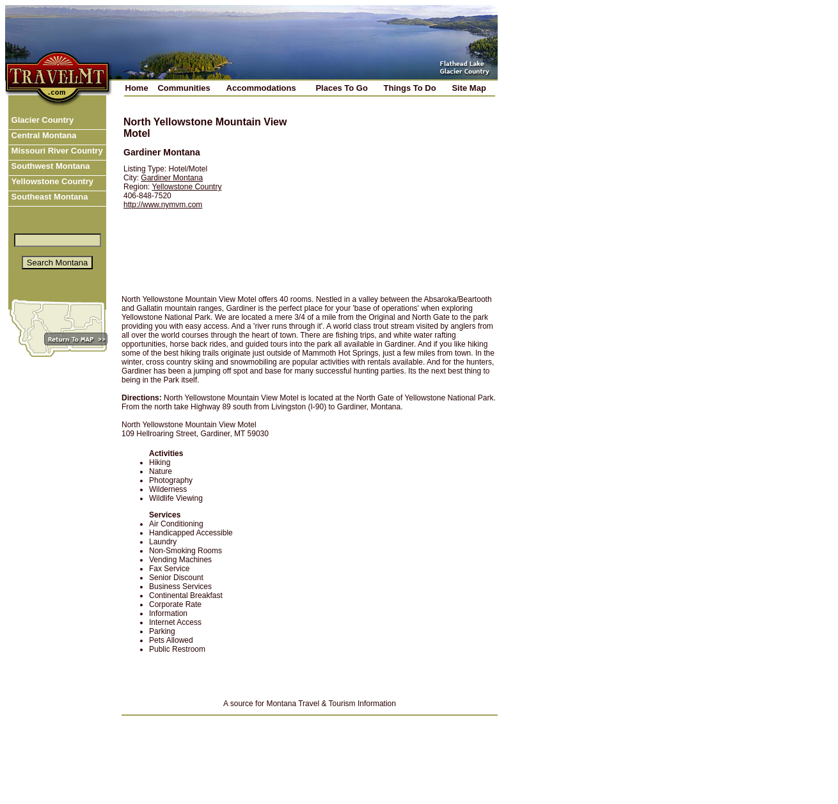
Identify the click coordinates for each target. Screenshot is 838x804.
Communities (183, 88)
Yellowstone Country (51, 181)
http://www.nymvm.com (162, 204)
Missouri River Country (56, 150)
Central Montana (42, 135)
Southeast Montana (48, 196)
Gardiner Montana (172, 177)
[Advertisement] (397, 196)
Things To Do (410, 88)
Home (136, 88)
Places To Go (341, 88)
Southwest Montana (49, 166)
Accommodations (261, 88)
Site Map (469, 88)
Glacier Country (41, 120)
